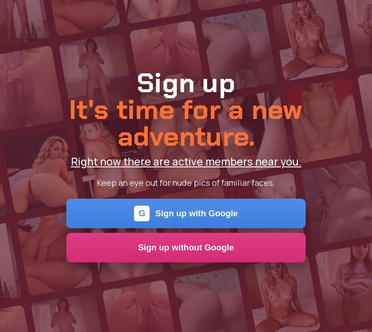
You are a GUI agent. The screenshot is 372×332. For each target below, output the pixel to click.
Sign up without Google (186, 247)
